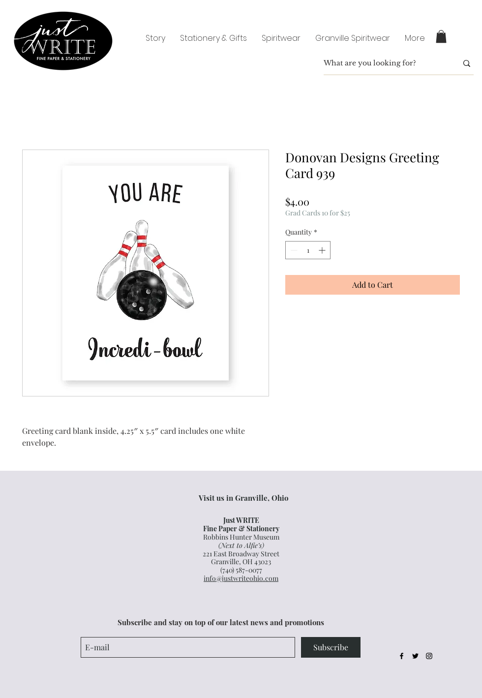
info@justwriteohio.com (241, 578)
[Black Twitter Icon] (415, 656)
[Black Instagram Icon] (429, 656)
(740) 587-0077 (241, 570)
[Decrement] (293, 250)
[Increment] (323, 250)
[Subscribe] (331, 647)
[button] (441, 36)
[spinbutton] (308, 250)
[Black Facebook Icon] (401, 656)
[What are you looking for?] (383, 63)
